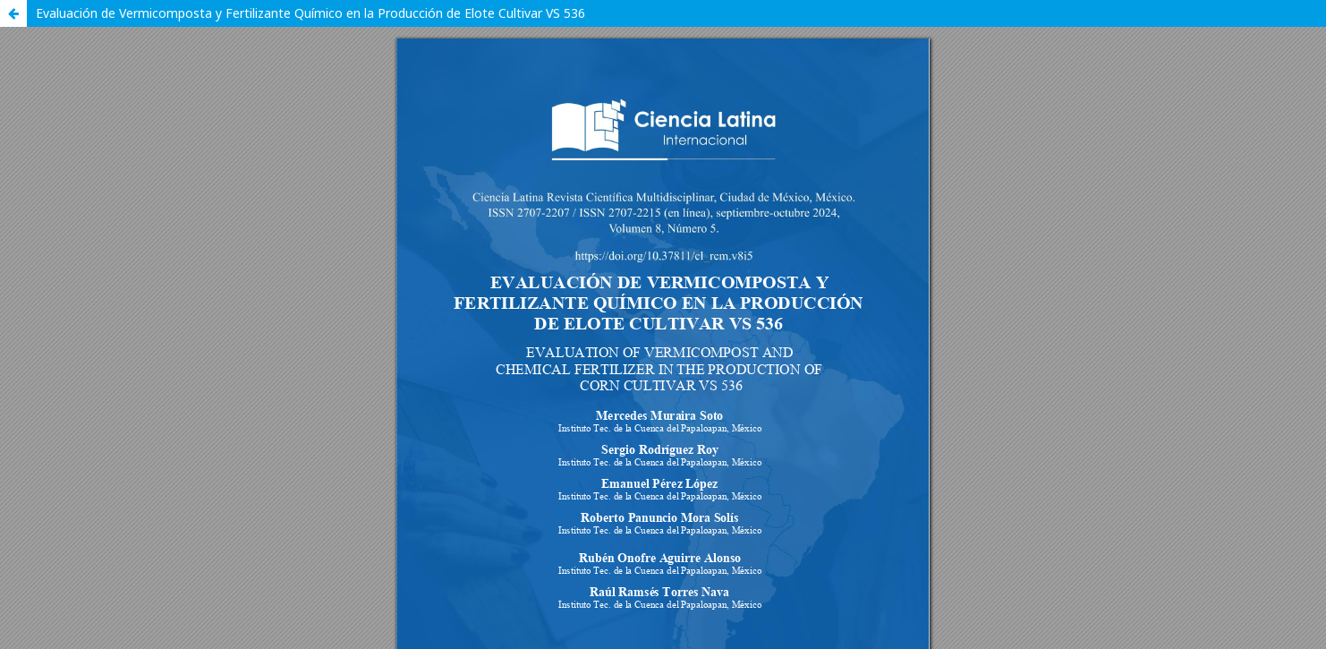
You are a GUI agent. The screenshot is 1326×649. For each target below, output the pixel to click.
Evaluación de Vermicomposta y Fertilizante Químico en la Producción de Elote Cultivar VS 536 (310, 12)
